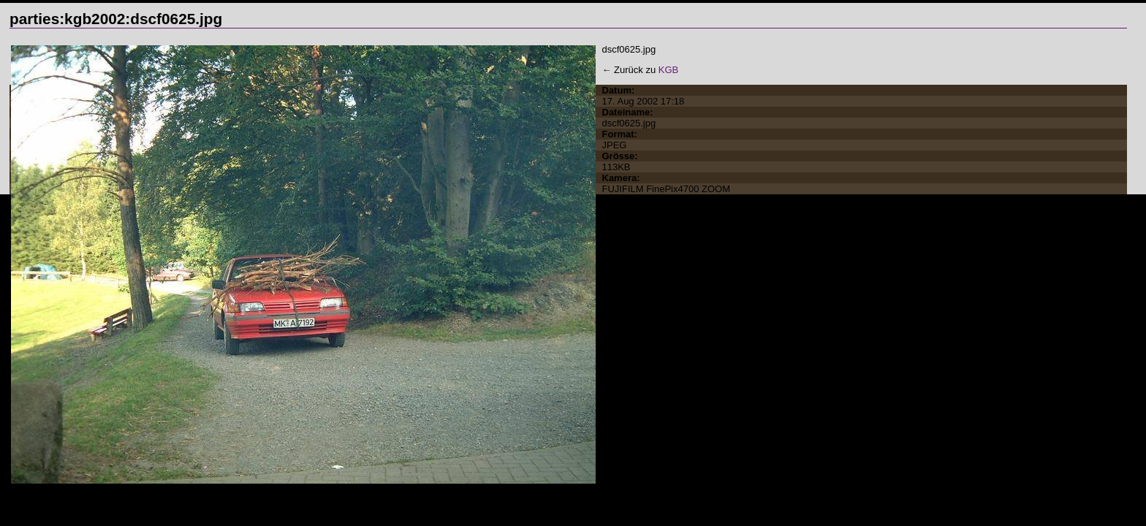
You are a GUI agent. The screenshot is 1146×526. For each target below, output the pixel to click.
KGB (668, 69)
